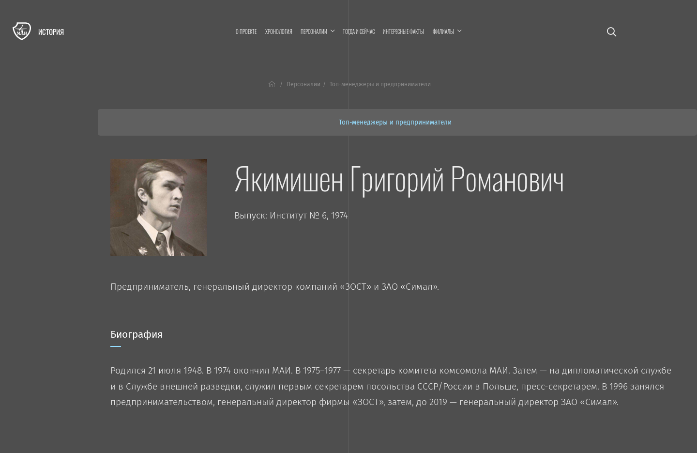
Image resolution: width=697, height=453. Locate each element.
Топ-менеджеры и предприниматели (395, 122)
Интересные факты (403, 31)
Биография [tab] (136, 337)
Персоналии (303, 84)
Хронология (278, 31)
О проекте (246, 31)
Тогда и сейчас (359, 31)
